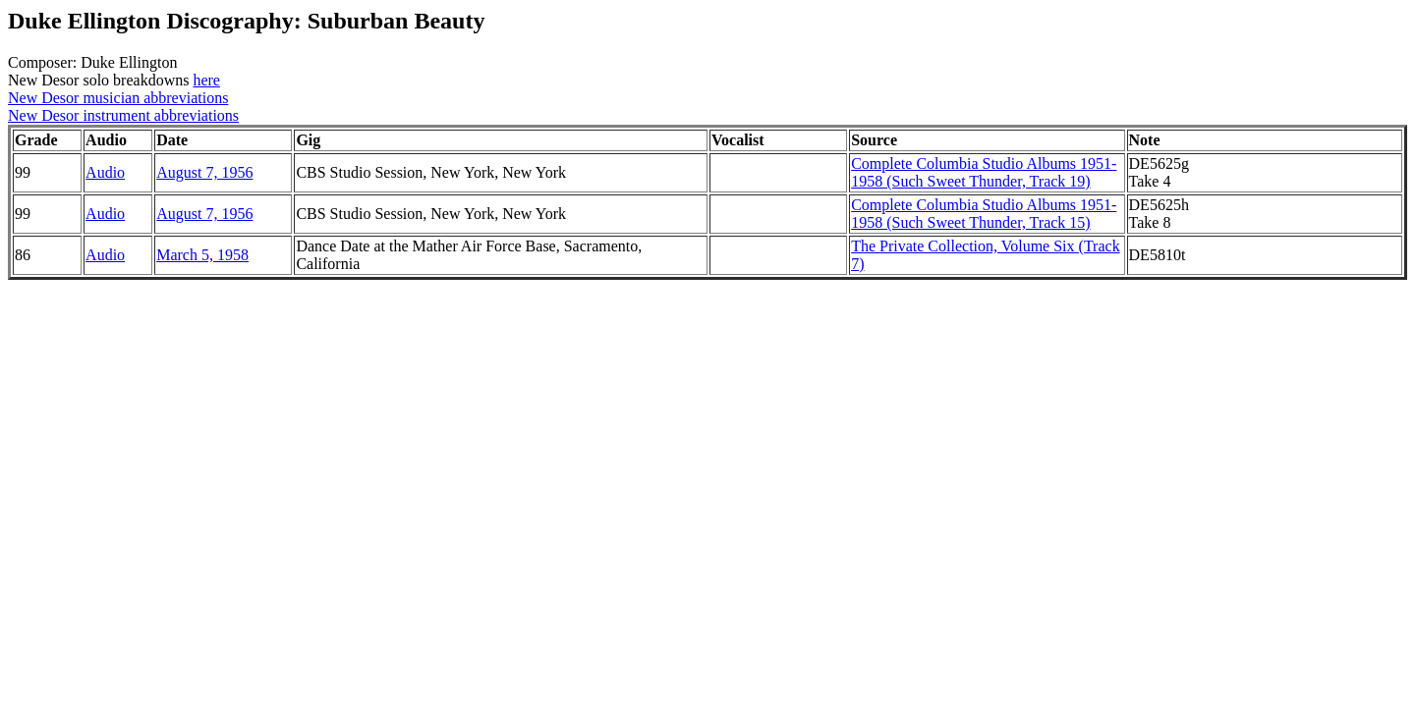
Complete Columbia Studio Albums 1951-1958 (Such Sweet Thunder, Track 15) (983, 213)
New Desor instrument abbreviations (123, 115)
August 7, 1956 (204, 172)
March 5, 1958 (202, 254)
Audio (105, 172)
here (206, 80)
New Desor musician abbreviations (118, 97)
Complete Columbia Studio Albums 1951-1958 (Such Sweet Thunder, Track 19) (983, 172)
